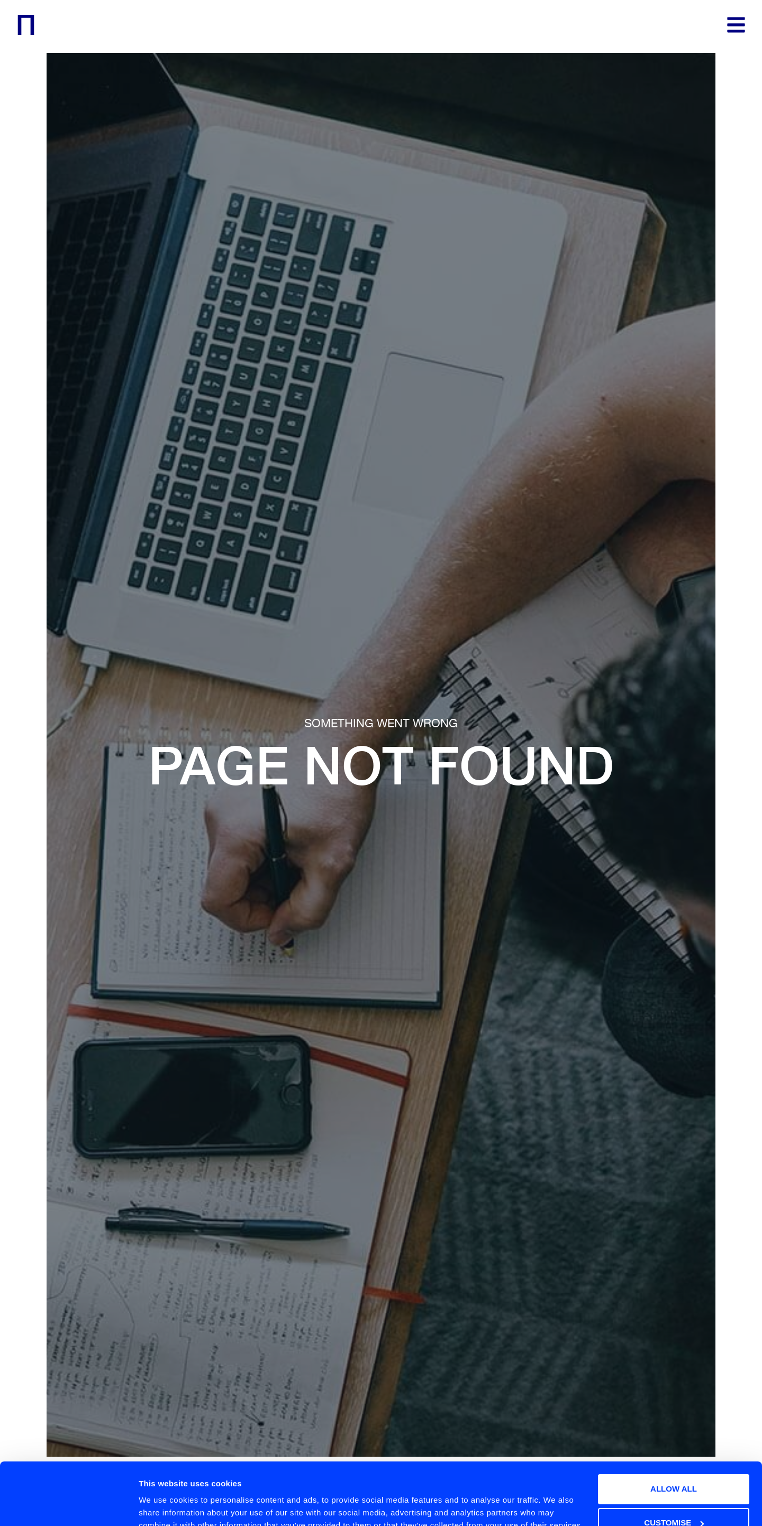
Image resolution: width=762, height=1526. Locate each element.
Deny (674, 1498)
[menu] (736, 25)
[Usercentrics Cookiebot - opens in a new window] (68, 1505)
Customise (674, 1464)
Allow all (673, 1430)
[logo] (26, 25)
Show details (163, 1496)
